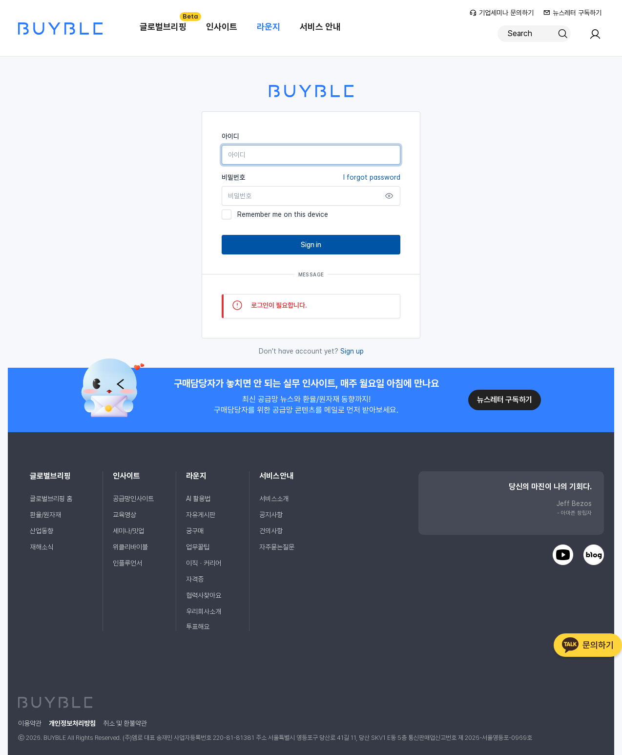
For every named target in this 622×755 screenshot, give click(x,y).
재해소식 (41, 547)
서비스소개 (274, 499)
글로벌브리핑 (168, 22)
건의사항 (271, 531)
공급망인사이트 (133, 499)
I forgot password (371, 177)
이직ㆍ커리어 (203, 563)
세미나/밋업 (128, 531)
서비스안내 (276, 476)
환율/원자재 (45, 515)
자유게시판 (200, 515)
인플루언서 (127, 563)
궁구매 (195, 531)
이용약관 (29, 723)
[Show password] (389, 196)
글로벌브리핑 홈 (51, 499)
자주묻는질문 (276, 547)
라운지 (268, 26)
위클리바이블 (130, 547)
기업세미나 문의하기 (502, 13)
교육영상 (124, 515)
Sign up (352, 351)
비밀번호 (311, 177)
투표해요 (197, 626)
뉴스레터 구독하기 (572, 13)
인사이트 (221, 26)
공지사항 (271, 515)
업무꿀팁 (197, 547)
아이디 (230, 136)
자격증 (195, 579)
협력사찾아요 (203, 595)
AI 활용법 (198, 499)
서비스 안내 (320, 26)
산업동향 (41, 531)
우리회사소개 (203, 611)
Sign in (311, 245)
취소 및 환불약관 (125, 723)
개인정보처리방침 (72, 723)
